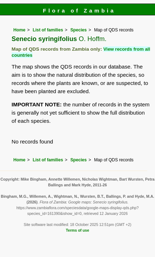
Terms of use (77, 230)
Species (78, 29)
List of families (48, 29)
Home (20, 29)
